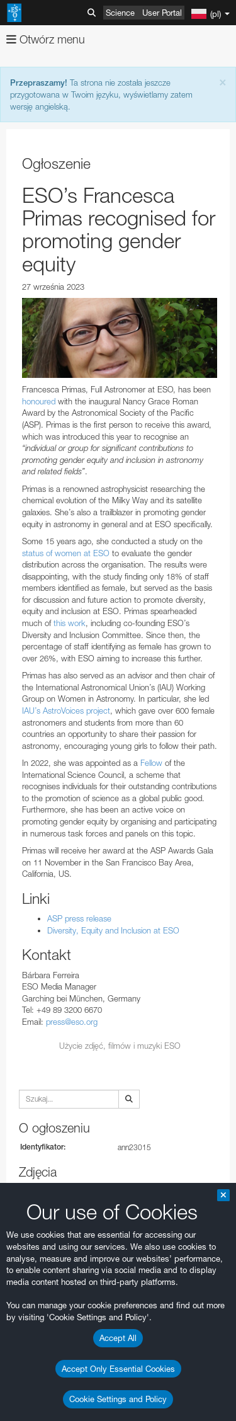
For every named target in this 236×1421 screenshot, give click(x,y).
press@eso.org (72, 1022)
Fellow (151, 763)
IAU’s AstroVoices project (66, 710)
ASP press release (79, 918)
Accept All (118, 1338)
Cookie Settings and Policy (118, 1399)
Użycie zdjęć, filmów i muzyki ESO (120, 1046)
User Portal (162, 13)
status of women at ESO (66, 553)
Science (120, 13)
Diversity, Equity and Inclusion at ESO (113, 930)
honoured (38, 401)
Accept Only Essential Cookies (118, 1369)
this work (69, 623)
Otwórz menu (45, 39)
